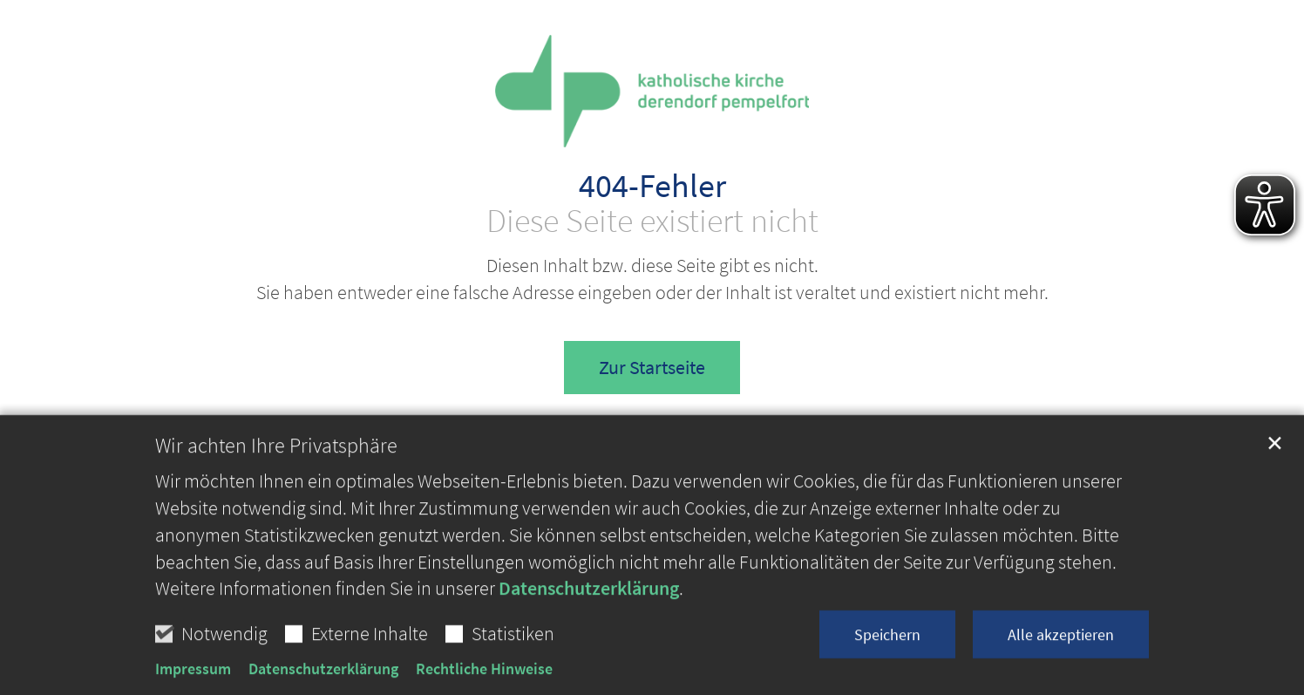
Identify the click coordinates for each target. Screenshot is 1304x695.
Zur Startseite (652, 367)
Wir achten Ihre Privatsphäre (276, 499)
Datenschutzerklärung (589, 641)
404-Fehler (652, 185)
